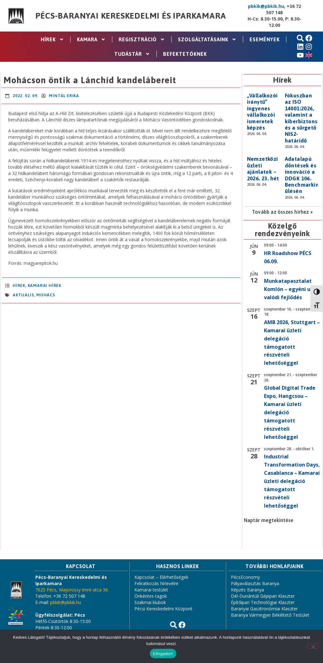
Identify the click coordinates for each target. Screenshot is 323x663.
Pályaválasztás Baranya (255, 583)
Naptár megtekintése (268, 520)
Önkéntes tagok (150, 596)
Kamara (91, 39)
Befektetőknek (185, 54)
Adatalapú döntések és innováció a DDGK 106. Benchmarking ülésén (303, 175)
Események (265, 39)
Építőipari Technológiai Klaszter (263, 602)
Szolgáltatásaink (207, 39)
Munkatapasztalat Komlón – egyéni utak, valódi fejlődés (292, 289)
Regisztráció (142, 39)
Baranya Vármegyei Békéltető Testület (270, 615)
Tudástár (132, 54)
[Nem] (313, 646)
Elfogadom (163, 653)
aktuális (23, 295)
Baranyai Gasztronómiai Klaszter (264, 609)
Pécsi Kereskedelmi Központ (163, 609)
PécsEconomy (245, 577)
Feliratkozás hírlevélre (156, 583)
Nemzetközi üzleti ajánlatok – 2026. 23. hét (263, 168)
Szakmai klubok (150, 602)
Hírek (52, 39)
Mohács (45, 295)
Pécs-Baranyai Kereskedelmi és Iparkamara (130, 15)
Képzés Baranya (247, 590)
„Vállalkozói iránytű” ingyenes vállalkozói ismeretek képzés (262, 111)
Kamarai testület (151, 590)
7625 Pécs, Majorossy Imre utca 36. (72, 590)
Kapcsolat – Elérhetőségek (161, 577)
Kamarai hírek (44, 285)
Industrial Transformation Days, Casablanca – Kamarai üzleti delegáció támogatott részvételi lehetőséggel (292, 481)
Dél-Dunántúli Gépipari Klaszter (263, 596)
